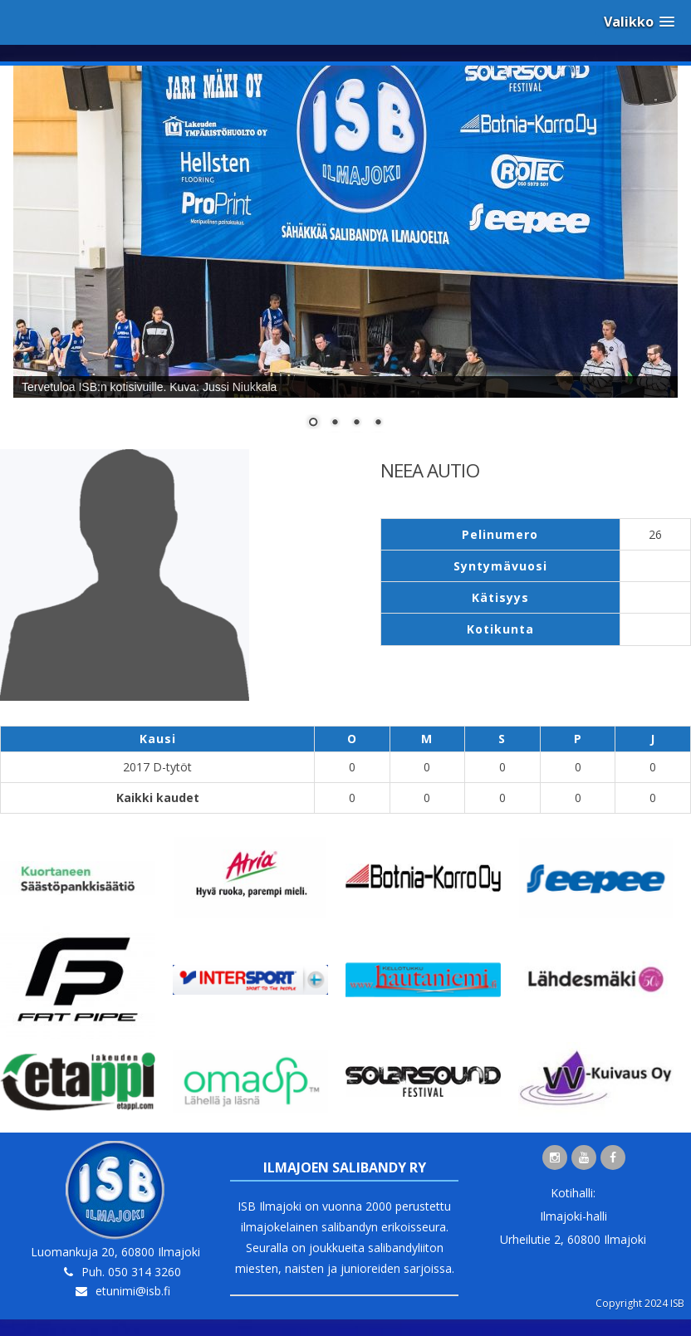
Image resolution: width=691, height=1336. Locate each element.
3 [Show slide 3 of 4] (356, 423)
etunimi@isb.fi (133, 1291)
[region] (345, 257)
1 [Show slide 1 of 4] (313, 423)
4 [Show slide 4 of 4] (378, 423)
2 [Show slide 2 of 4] (335, 423)
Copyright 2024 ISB (639, 1303)
